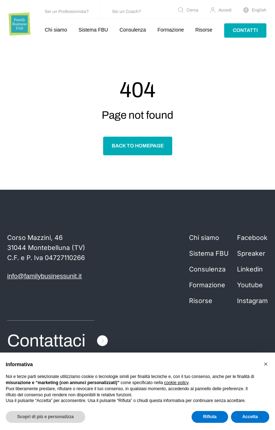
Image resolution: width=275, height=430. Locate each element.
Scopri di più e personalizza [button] (45, 416)
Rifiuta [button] (209, 416)
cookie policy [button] (176, 382)
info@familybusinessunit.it (44, 276)
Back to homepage (138, 145)
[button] (265, 364)
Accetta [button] (250, 416)
